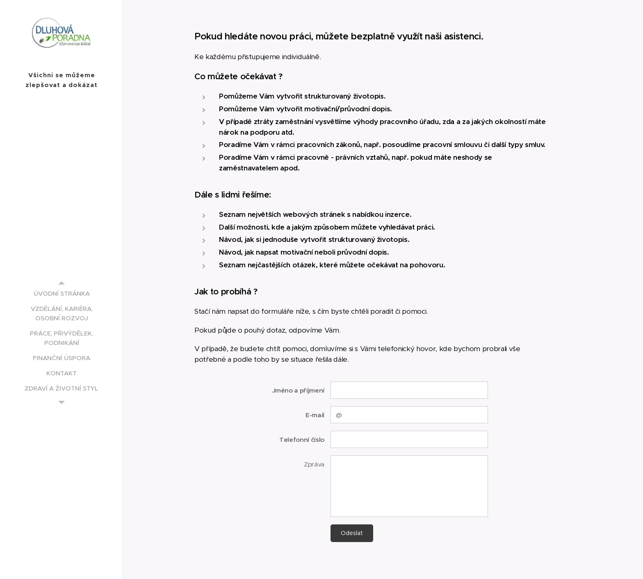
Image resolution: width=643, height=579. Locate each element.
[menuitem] (61, 293)
